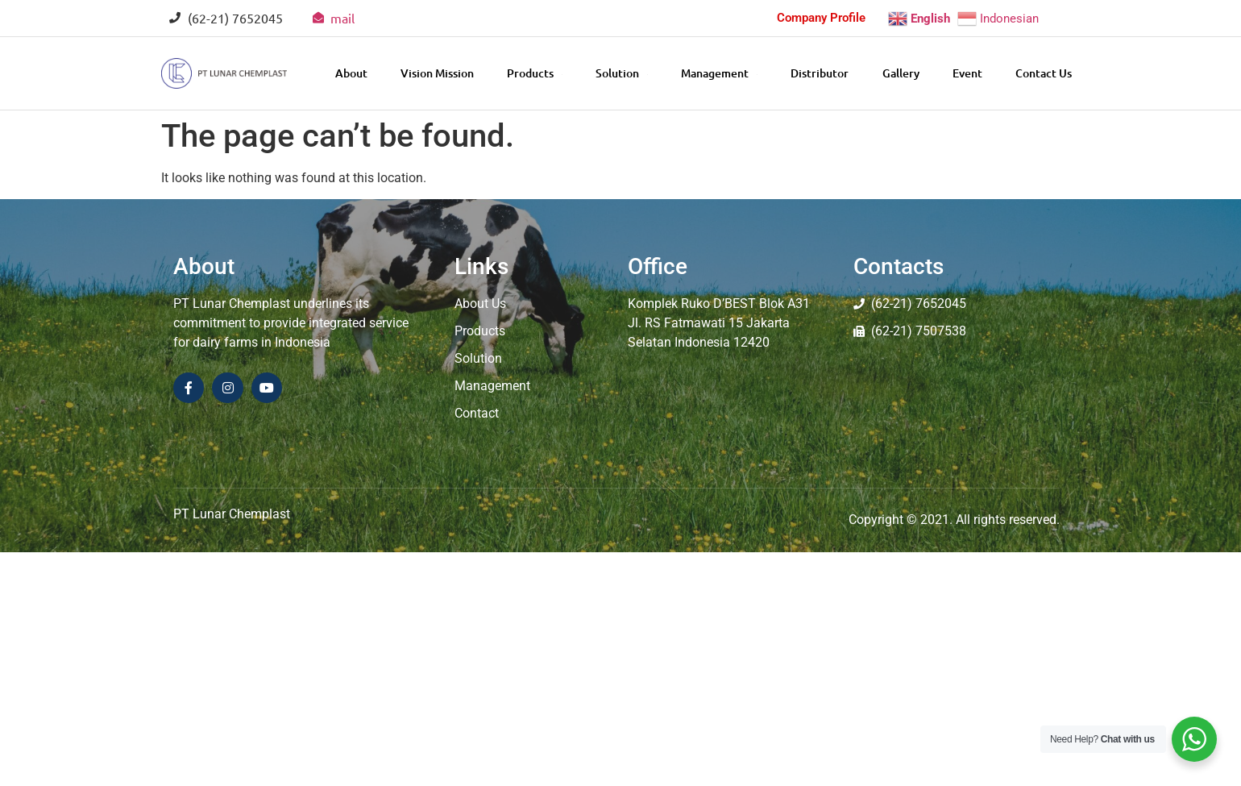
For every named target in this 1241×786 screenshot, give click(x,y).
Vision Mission (437, 73)
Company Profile (821, 17)
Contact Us (1043, 73)
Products (534, 73)
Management (719, 73)
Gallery (900, 73)
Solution (622, 73)
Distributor (820, 73)
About (351, 73)
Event (967, 73)
